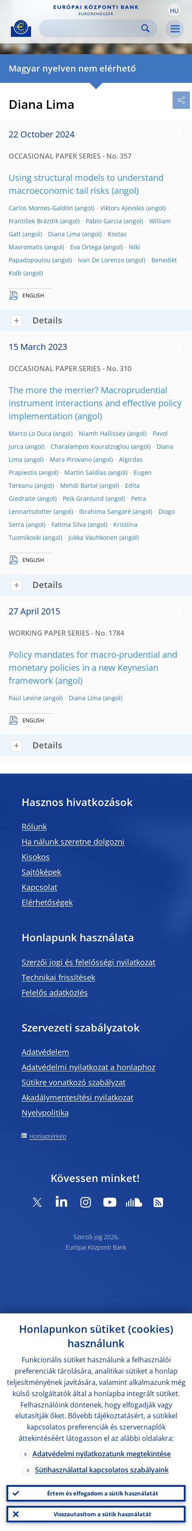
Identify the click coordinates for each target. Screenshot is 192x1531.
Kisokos (36, 857)
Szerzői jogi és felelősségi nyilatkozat (88, 962)
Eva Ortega (86, 247)
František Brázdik (33, 221)
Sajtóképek (41, 872)
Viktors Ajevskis (122, 208)
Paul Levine (25, 698)
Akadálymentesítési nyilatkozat (77, 1097)
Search (145, 28)
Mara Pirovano (71, 459)
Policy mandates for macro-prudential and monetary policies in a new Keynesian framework (93, 667)
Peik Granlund (83, 498)
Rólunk (34, 826)
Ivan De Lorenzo (101, 260)
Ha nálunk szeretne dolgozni (73, 841)
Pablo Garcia (104, 221)
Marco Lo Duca (30, 433)
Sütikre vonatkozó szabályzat (73, 1082)
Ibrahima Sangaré (105, 511)
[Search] (91, 28)
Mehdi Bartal (79, 485)
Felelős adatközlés (55, 992)
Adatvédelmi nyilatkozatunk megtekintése (101, 1454)
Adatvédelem (45, 1052)
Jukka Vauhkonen (93, 537)
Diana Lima (64, 234)
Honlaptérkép (47, 1136)
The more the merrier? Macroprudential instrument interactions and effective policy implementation (95, 403)
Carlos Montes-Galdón (41, 208)
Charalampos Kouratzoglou (90, 446)
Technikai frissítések (58, 977)
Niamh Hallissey (102, 433)
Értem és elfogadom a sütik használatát (102, 1493)
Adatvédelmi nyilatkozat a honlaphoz (88, 1067)
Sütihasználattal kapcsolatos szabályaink (102, 1470)
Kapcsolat (39, 887)
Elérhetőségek (47, 902)
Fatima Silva (68, 524)
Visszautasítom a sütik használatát (102, 1514)
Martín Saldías (85, 472)
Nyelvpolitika (45, 1112)
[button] (174, 9)
